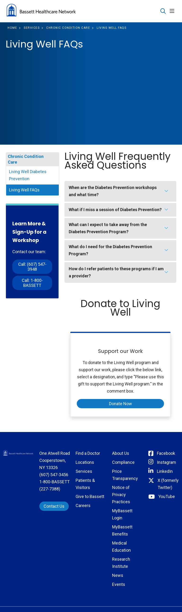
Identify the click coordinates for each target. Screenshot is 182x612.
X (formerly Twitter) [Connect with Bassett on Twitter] (168, 484)
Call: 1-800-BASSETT (32, 283)
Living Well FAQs (24, 189)
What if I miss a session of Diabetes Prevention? (115, 209)
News (117, 575)
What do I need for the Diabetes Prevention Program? (110, 250)
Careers (83, 505)
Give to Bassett (90, 496)
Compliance (123, 462)
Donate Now (120, 403)
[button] (173, 11)
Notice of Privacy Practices (121, 494)
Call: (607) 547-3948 (32, 267)
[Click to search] (163, 11)
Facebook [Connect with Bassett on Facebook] (166, 453)
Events (118, 584)
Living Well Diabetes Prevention (27, 175)
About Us (120, 453)
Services (84, 471)
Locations (85, 462)
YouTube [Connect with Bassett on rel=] (166, 496)
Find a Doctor (88, 453)
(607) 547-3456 (53, 474)
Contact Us (54, 506)
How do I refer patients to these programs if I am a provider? (116, 272)
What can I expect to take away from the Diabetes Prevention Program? (108, 228)
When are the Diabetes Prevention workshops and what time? (113, 191)
